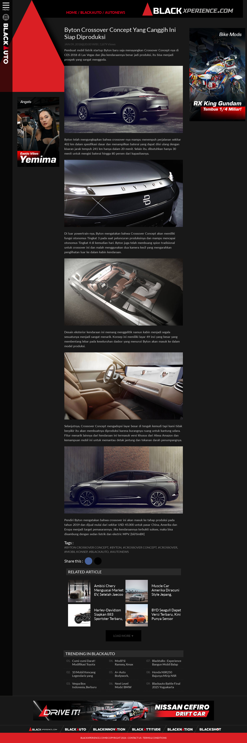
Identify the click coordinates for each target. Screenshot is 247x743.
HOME (69, 12)
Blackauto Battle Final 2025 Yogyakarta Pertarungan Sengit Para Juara (166, 689)
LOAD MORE (123, 635)
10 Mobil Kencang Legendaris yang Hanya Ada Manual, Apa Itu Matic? (84, 677)
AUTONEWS (113, 12)
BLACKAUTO (89, 12)
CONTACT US (134, 737)
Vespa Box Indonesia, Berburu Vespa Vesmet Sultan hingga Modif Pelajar (85, 689)
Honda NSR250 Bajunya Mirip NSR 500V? (164, 675)
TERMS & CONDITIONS (154, 737)
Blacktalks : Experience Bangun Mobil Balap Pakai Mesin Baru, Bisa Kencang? (166, 666)
